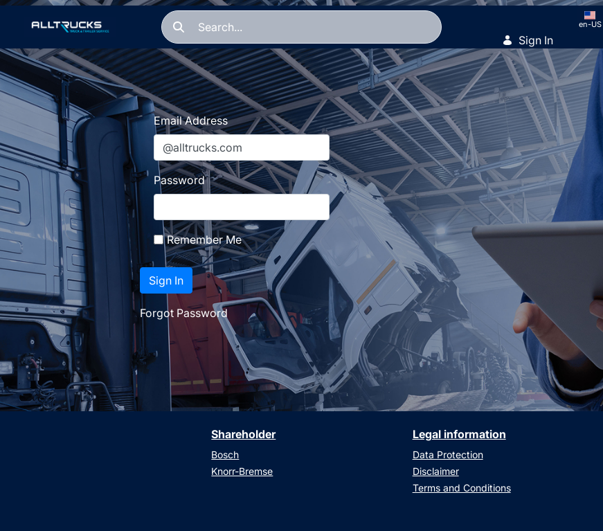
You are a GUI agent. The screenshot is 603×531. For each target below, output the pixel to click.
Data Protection (448, 454)
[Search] (301, 27)
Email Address (191, 120)
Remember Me (198, 239)
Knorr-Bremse (242, 471)
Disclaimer (436, 471)
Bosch (225, 454)
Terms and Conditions (462, 488)
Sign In (527, 40)
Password (179, 180)
